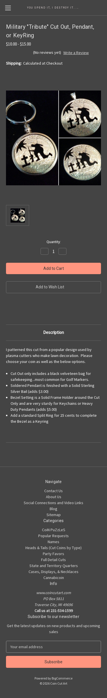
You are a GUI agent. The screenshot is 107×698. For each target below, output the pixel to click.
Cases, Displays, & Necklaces (53, 571)
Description (53, 332)
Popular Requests (53, 535)
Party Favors (53, 553)
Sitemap (54, 514)
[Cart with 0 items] (104, 7)
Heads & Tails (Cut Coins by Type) (53, 547)
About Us (53, 496)
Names (53, 541)
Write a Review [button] (76, 52)
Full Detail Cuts (53, 559)
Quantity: (54, 242)
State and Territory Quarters (53, 565)
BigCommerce (62, 678)
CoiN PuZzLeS (53, 529)
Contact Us (53, 490)
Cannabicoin (53, 577)
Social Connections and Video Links (53, 502)
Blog (53, 508)
